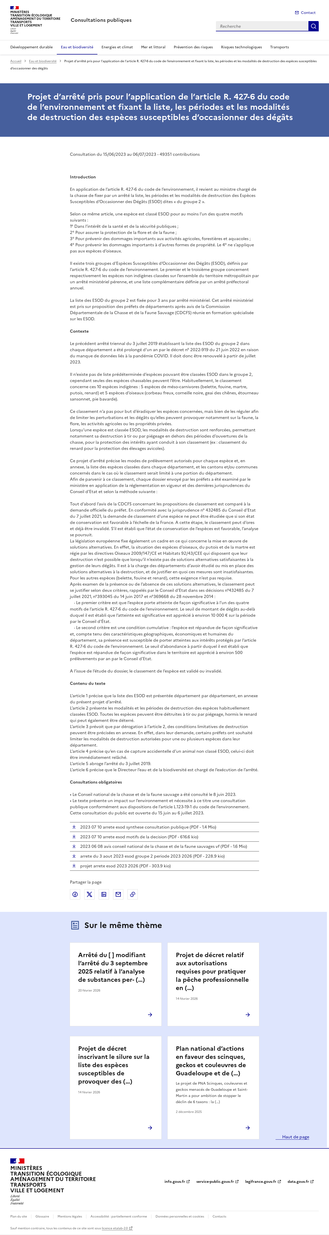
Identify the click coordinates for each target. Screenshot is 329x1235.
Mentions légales (70, 1216)
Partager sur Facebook (75, 894)
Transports (279, 47)
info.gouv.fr (174, 1181)
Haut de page (295, 1137)
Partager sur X (89, 894)
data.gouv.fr (298, 1181)
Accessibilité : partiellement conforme (118, 1216)
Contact (308, 12)
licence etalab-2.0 (115, 1228)
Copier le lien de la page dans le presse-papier (132, 894)
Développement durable (31, 47)
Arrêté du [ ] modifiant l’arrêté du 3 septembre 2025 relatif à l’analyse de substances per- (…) (113, 967)
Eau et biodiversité (77, 47)
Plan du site (18, 1216)
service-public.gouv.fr (215, 1181)
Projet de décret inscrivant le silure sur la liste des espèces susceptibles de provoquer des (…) (114, 1065)
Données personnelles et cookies (180, 1216)
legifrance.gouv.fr (260, 1181)
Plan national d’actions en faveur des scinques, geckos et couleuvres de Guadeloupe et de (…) (211, 1061)
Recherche (313, 26)
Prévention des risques (193, 47)
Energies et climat (117, 47)
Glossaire (42, 1216)
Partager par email (118, 894)
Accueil (15, 61)
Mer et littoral (153, 47)
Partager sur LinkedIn (104, 894)
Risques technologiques (241, 47)
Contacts (219, 1216)
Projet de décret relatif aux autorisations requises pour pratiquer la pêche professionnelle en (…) (212, 971)
